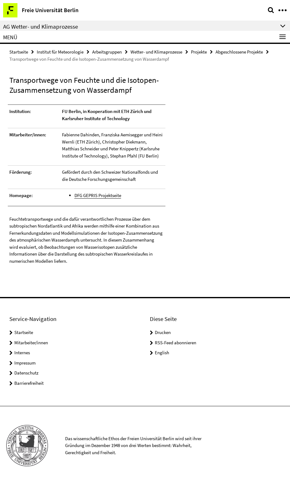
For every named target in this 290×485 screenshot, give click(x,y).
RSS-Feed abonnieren (175, 343)
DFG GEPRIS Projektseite (97, 195)
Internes (22, 353)
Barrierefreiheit (29, 383)
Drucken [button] (163, 332)
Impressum (25, 363)
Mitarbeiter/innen (31, 343)
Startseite (18, 52)
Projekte (199, 52)
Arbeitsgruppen (107, 52)
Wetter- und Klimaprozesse (156, 52)
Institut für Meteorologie (60, 52)
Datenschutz (26, 373)
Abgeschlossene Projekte (239, 52)
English (162, 353)
